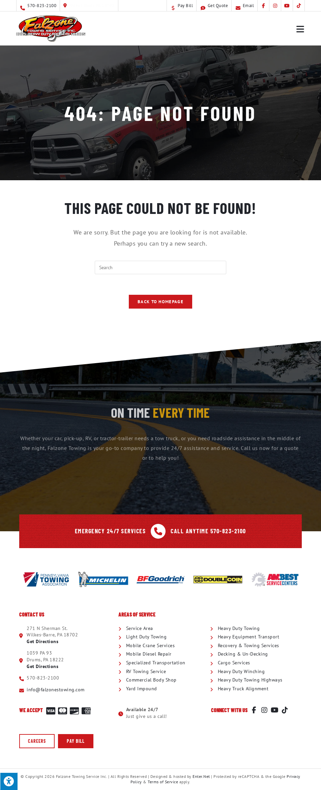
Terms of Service (163, 781)
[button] (37, 741)
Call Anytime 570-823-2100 (208, 531)
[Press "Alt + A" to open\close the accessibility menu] (9, 781)
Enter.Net (201, 776)
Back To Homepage (160, 302)
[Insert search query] (160, 267)
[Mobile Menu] (300, 29)
